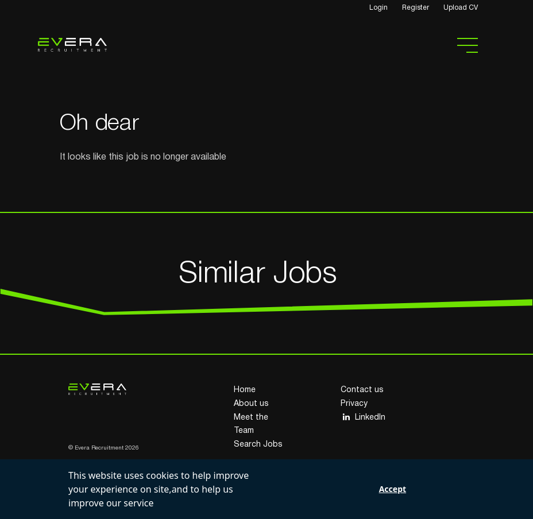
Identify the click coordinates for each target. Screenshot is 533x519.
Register (415, 8)
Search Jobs (258, 444)
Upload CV (460, 8)
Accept (392, 488)
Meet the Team (251, 424)
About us (251, 404)
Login (378, 8)
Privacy (354, 404)
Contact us (362, 390)
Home (245, 390)
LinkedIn (363, 417)
